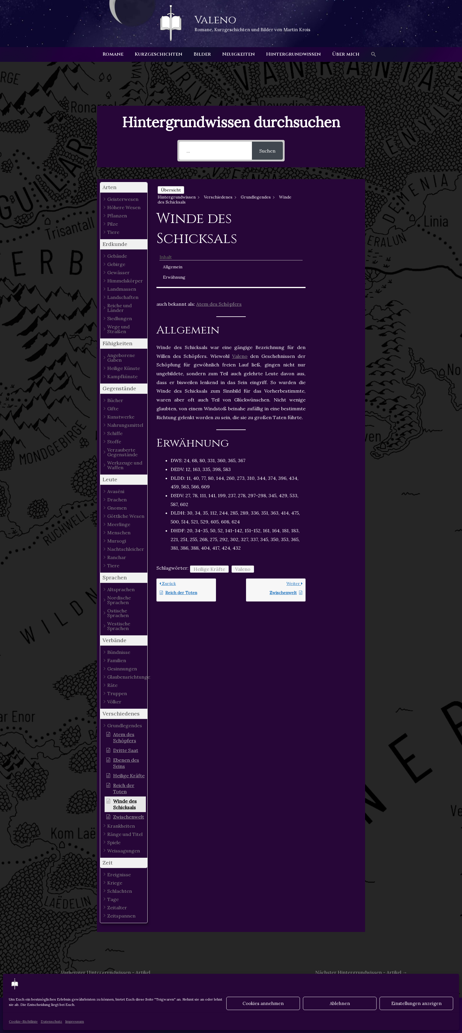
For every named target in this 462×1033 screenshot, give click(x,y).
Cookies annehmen (263, 1003)
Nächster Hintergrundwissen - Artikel (361, 972)
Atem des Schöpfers (219, 256)
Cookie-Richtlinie (23, 1021)
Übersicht (171, 190)
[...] (215, 151)
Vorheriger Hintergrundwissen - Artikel (102, 972)
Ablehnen (340, 1003)
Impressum (74, 1021)
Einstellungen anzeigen (416, 1003)
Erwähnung (333, 208)
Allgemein (331, 197)
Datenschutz (51, 1021)
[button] (368, 54)
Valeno (215, 20)
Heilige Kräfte (209, 520)
